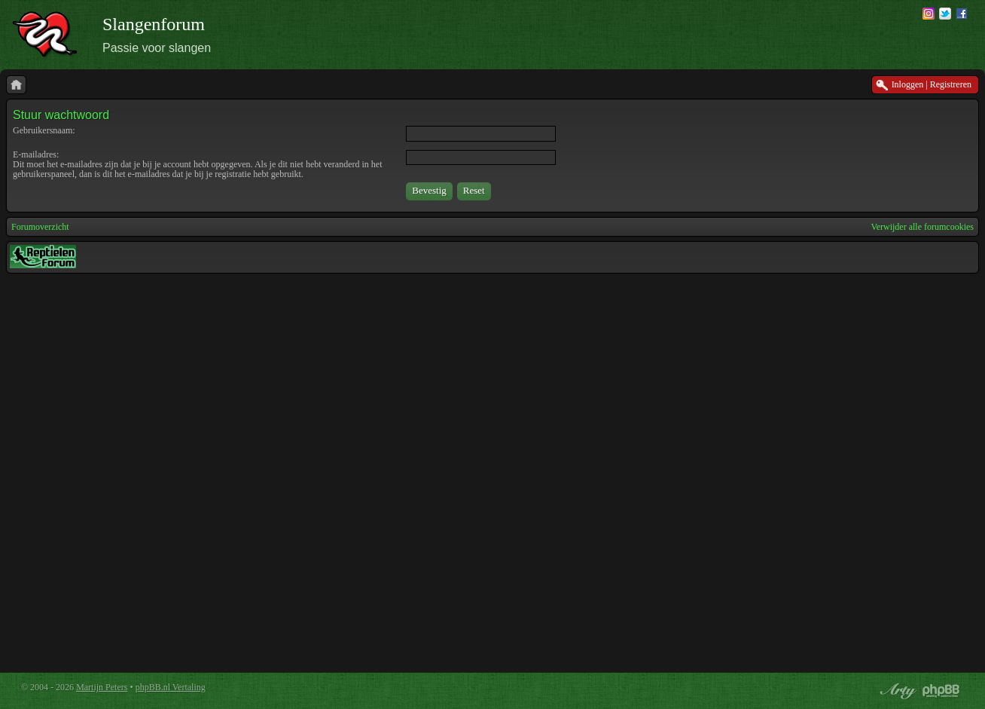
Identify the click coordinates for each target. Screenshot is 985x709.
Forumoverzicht (40, 227)
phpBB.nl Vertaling (171, 687)
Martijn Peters (101, 687)
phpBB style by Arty (896, 690)
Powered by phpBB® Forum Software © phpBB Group (941, 690)
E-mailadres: (36, 154)
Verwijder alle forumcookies (922, 227)
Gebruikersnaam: (44, 130)
